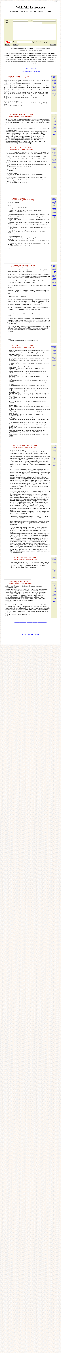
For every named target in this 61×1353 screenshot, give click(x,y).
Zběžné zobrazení (30, 71)
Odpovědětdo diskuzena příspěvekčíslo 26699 (53, 609)
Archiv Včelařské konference (30, 75)
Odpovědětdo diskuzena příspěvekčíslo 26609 (53, 379)
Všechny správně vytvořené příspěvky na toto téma (30, 669)
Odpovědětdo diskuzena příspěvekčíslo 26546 (53, 633)
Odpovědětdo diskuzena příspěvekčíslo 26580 (53, 298)
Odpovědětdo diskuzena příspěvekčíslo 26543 (53, 83)
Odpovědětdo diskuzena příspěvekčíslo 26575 (53, 219)
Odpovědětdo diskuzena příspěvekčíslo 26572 (53, 161)
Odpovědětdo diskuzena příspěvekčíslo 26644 (53, 497)
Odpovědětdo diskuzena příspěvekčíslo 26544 (53, 127)
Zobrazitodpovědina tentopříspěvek (54, 91)
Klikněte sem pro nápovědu (30, 682)
